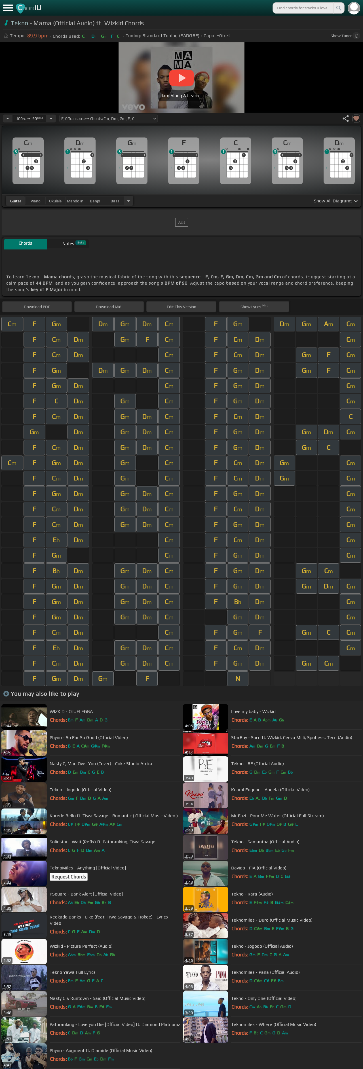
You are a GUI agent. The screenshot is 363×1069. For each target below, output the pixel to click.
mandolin (75, 201)
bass (115, 201)
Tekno (19, 23)
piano (36, 201)
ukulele (55, 201)
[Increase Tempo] (51, 118)
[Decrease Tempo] (7, 118)
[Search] (338, 8)
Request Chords (68, 877)
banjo (95, 201)
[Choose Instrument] (128, 200)
